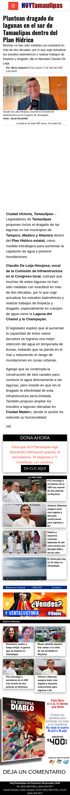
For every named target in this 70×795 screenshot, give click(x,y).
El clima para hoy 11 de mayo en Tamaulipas (56, 562)
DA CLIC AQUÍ (35, 468)
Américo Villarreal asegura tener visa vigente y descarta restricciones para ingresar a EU (47, 684)
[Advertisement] (35, 162)
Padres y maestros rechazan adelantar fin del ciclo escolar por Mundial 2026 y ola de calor (56, 542)
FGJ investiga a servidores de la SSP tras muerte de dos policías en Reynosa (56, 487)
